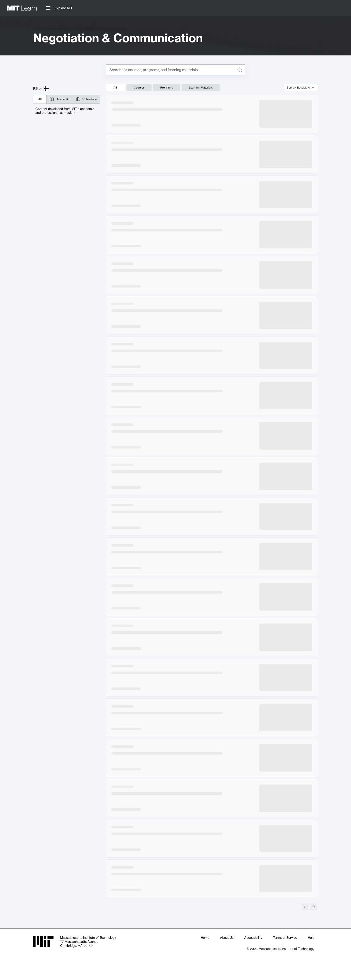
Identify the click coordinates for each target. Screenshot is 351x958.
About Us (226, 937)
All (40, 99)
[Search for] (171, 69)
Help (311, 937)
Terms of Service (285, 937)
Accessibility (253, 937)
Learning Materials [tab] (201, 87)
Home (205, 937)
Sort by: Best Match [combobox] (299, 87)
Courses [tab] (139, 87)
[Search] (239, 70)
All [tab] (115, 87)
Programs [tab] (166, 87)
